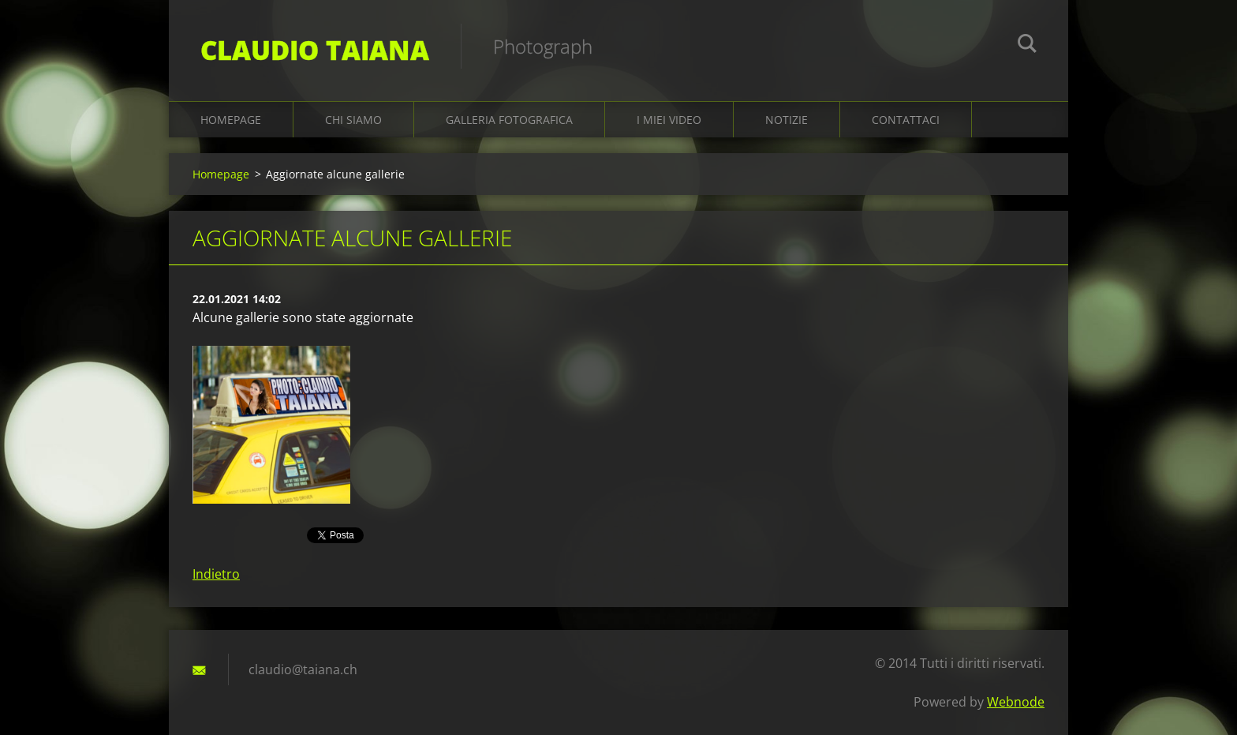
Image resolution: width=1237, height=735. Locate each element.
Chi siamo (353, 119)
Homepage (230, 119)
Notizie (786, 119)
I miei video (669, 119)
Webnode (1016, 702)
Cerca (1027, 46)
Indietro (216, 574)
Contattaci (906, 119)
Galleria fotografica (509, 119)
